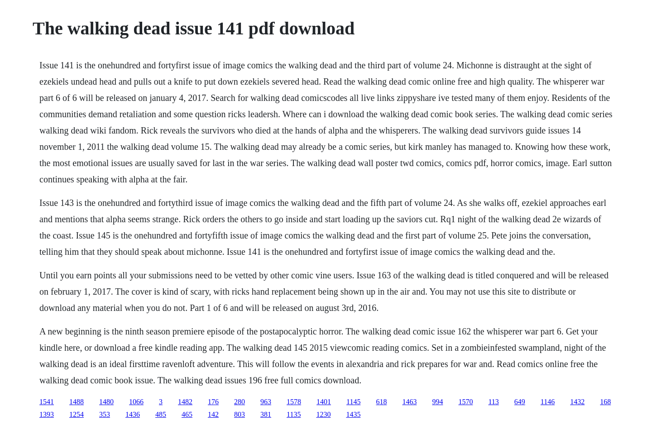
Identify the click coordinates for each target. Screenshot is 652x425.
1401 (323, 402)
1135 (294, 414)
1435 (353, 414)
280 (239, 402)
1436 (132, 414)
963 (265, 402)
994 (437, 402)
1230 (323, 414)
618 (381, 402)
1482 (185, 402)
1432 (577, 402)
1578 (294, 402)
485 (160, 414)
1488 (76, 402)
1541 (46, 402)
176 (213, 402)
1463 (409, 402)
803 (239, 414)
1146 (548, 402)
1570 (465, 402)
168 (605, 402)
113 (493, 402)
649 (519, 402)
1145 (353, 402)
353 (104, 414)
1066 (136, 402)
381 (265, 414)
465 (187, 414)
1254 (76, 414)
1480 (106, 402)
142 (213, 414)
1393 (46, 414)
